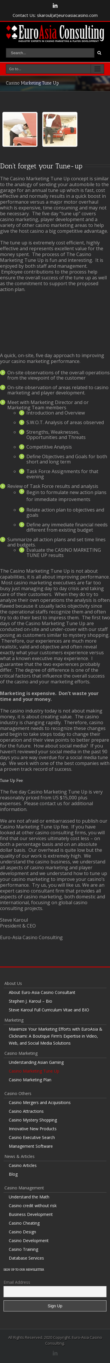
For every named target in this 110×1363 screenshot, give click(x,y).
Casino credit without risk (33, 1205)
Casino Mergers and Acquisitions (40, 1102)
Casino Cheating (24, 1223)
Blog (13, 1174)
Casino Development (29, 1240)
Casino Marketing (21, 1053)
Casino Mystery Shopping (33, 1120)
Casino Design (22, 1232)
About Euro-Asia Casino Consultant (42, 992)
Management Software (31, 1146)
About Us (13, 983)
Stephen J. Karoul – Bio (30, 1001)
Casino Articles (23, 1165)
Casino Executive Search (32, 1137)
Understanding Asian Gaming (36, 1062)
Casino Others (17, 1093)
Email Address (17, 1282)
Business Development (31, 1214)
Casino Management (24, 1188)
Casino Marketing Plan (30, 1079)
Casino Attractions (26, 1111)
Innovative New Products (33, 1128)
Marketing (13, 1020)
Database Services (26, 1258)
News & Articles (19, 1156)
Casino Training (23, 1249)
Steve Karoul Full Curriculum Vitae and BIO (49, 1010)
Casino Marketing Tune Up (34, 1071)
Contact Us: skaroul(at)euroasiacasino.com (55, 15)
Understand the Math (29, 1197)
